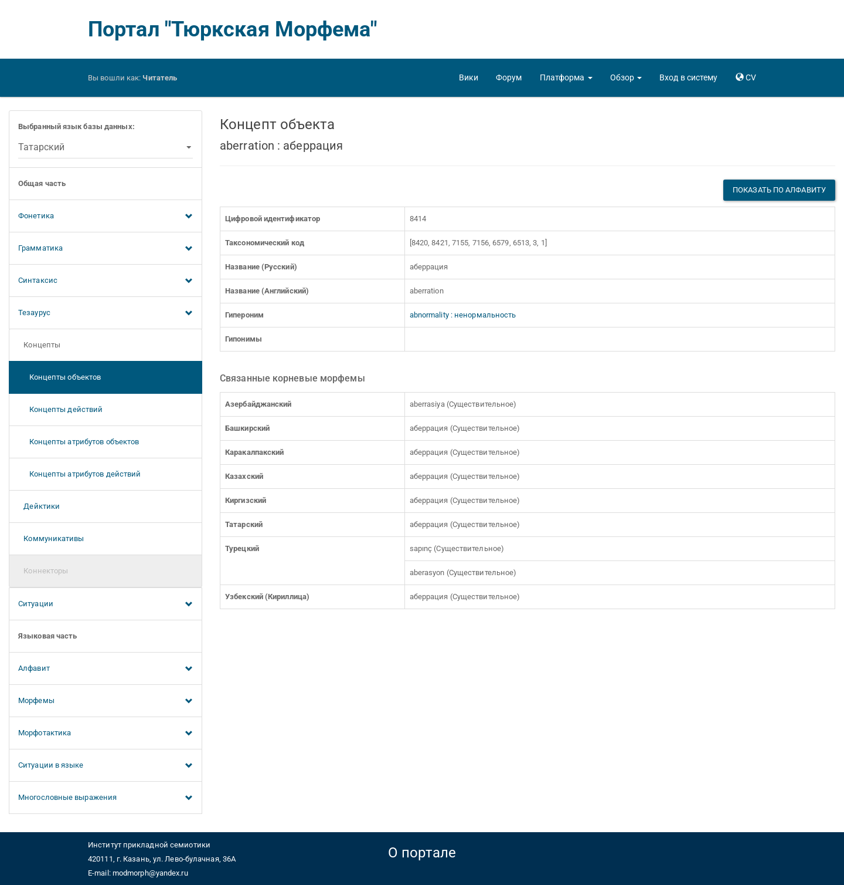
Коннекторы (43, 570)
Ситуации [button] (105, 604)
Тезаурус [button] (105, 313)
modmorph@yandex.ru (150, 873)
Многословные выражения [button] (105, 798)
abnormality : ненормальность (463, 314)
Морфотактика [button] (105, 734)
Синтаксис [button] (105, 281)
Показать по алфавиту (779, 189)
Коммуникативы (51, 538)
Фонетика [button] (105, 217)
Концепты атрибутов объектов (78, 441)
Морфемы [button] (105, 701)
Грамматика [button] (105, 249)
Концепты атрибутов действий (79, 473)
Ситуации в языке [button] (105, 766)
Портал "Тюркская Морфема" (232, 29)
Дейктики (39, 506)
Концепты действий (60, 409)
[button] (566, 77)
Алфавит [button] (105, 669)
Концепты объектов (59, 377)
